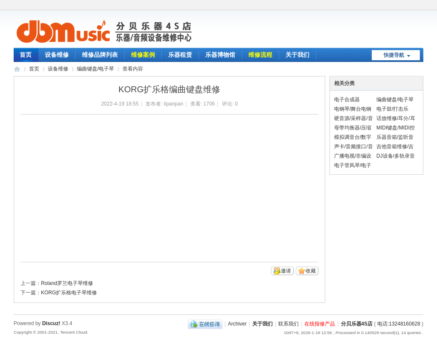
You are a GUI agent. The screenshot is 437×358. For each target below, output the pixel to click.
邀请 (286, 271)
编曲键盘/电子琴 (95, 69)
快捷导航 (394, 55)
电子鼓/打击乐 (392, 109)
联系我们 (288, 324)
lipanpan (173, 104)
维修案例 (143, 54)
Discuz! (51, 323)
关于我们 (297, 54)
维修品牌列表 (100, 54)
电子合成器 (347, 100)
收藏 (311, 271)
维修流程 (260, 54)
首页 (26, 54)
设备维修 (57, 54)
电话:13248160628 (398, 324)
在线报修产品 (319, 324)
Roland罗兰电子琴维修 (67, 283)
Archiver (237, 324)
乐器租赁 (180, 54)
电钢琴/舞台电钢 (352, 109)
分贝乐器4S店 (357, 324)
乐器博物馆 (220, 54)
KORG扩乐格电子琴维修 (69, 293)
